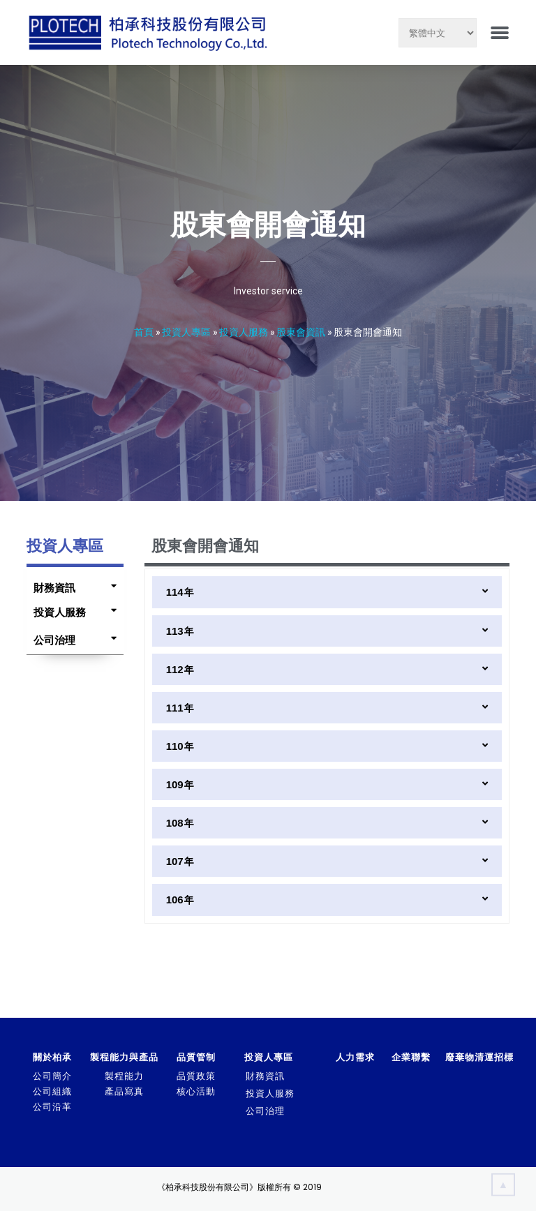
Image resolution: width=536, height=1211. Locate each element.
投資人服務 (243, 331)
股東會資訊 (300, 331)
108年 (180, 823)
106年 (180, 899)
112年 (180, 669)
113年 (180, 631)
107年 (180, 861)
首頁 (144, 331)
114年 (180, 592)
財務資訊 (54, 588)
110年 (180, 746)
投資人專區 (186, 331)
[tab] (71, 584)
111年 (180, 708)
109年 (180, 784)
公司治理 (54, 640)
